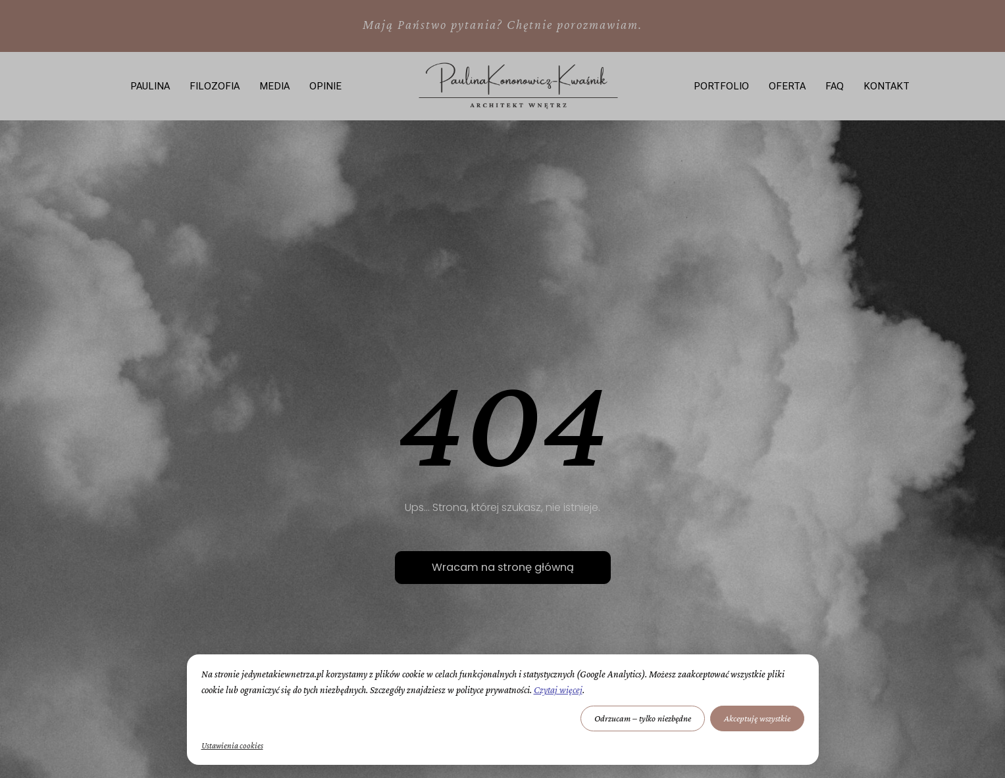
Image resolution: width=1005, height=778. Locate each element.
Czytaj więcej (558, 690)
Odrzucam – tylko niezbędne (642, 718)
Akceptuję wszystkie (757, 718)
